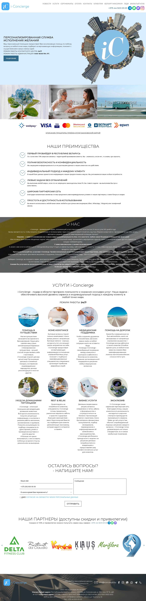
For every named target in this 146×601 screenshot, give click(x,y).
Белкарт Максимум (113, 4)
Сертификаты (67, 4)
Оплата (78, 4)
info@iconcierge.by (107, 582)
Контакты (87, 4)
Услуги (56, 4)
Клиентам (98, 4)
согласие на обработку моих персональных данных (52, 497)
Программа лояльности (78, 584)
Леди (126, 4)
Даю (49, 497)
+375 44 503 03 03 (117, 8)
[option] (14, 545)
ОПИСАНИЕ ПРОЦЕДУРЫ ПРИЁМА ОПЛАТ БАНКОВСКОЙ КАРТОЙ (73, 133)
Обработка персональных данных (78, 581)
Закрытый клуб (137, 4)
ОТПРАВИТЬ (73, 503)
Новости (47, 4)
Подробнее (11, 58)
